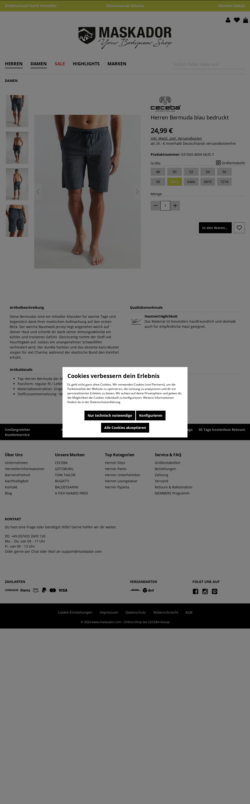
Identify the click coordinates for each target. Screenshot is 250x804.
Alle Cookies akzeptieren (125, 427)
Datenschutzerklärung (105, 402)
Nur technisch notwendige (110, 415)
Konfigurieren (150, 415)
